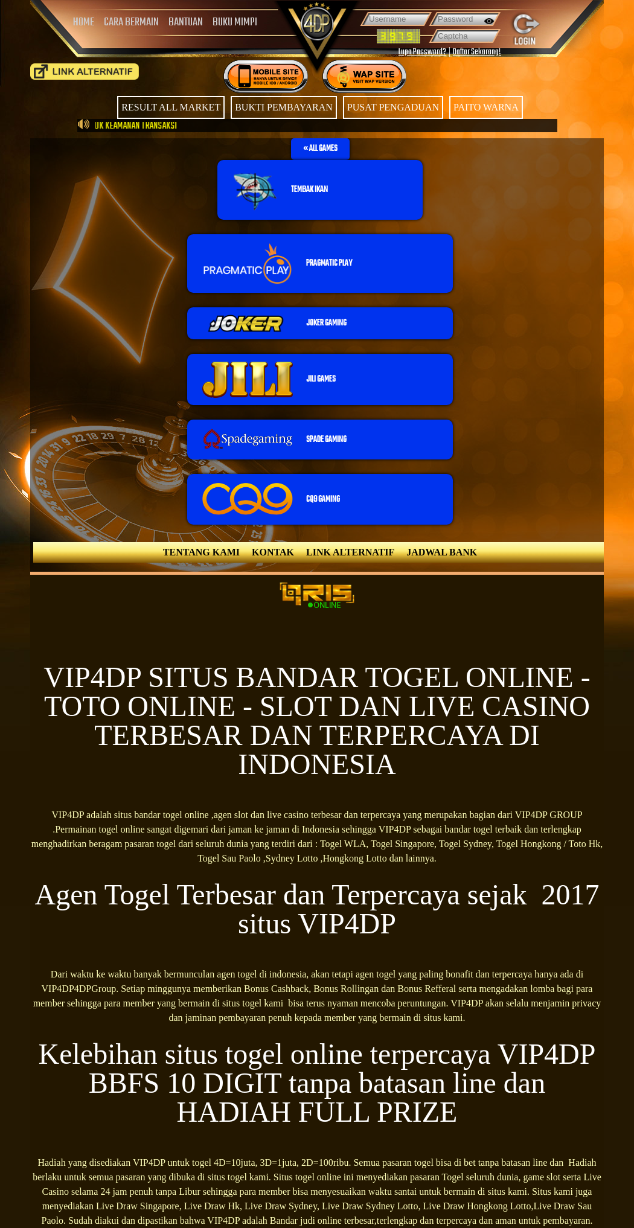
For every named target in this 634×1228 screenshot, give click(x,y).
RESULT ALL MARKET (170, 107)
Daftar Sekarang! (477, 52)
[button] (320, 149)
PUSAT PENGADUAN (393, 107)
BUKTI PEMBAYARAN (284, 107)
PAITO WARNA (486, 107)
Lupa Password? (422, 52)
